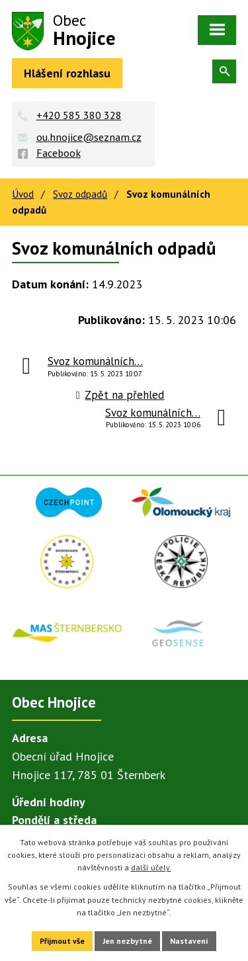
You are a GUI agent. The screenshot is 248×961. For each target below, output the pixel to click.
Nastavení (189, 941)
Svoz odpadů (80, 193)
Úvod (23, 193)
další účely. (151, 867)
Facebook (58, 152)
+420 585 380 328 (79, 115)
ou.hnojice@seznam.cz (89, 137)
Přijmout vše (62, 941)
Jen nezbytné (127, 941)
